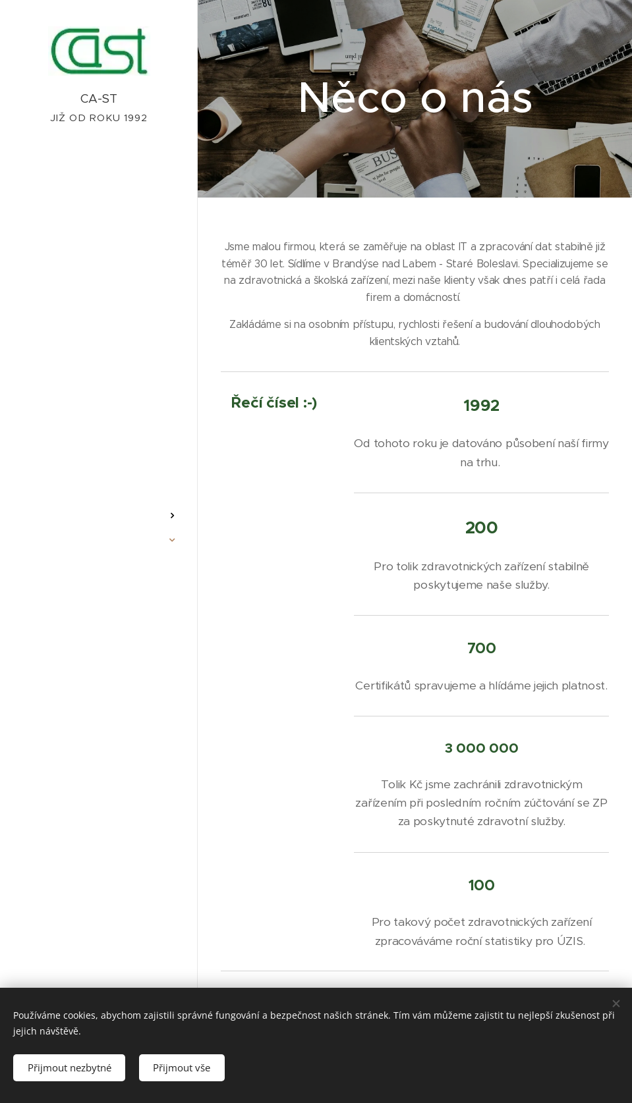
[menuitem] (99, 476)
